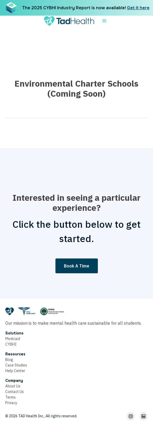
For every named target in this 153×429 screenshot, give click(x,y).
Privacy (11, 402)
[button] (104, 21)
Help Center (15, 370)
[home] (68, 21)
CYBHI (10, 344)
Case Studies (16, 365)
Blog (9, 359)
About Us (12, 386)
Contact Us (14, 391)
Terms (10, 397)
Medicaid (12, 338)
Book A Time (76, 266)
